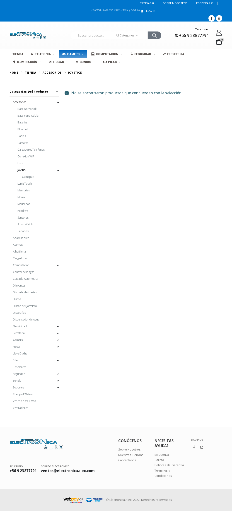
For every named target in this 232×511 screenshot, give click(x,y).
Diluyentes (19, 285)
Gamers (75, 54)
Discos (17, 299)
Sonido (87, 62)
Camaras (22, 143)
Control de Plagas (23, 272)
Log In (148, 11)
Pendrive (22, 211)
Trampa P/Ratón (22, 394)
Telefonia (45, 54)
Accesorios (19, 102)
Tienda (17, 54)
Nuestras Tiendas (130, 455)
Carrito (159, 460)
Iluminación (29, 62)
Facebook (194, 447)
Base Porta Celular (28, 116)
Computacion (109, 54)
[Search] (155, 35)
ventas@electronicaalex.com (68, 470)
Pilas (114, 62)
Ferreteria (177, 54)
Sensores (23, 217)
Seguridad (145, 54)
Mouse (21, 197)
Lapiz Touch (24, 184)
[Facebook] (211, 18)
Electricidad (20, 326)
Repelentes (19, 367)
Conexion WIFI (25, 156)
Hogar (60, 62)
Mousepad (24, 204)
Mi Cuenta (162, 455)
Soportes (18, 387)
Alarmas (18, 245)
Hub (20, 163)
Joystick (21, 170)
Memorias (23, 190)
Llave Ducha (20, 353)
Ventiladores (20, 408)
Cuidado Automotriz (25, 279)
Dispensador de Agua (26, 319)
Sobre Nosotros (175, 3)
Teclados (23, 231)
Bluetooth (23, 129)
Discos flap (19, 313)
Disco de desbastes (24, 292)
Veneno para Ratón (24, 401)
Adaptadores (21, 238)
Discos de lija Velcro (25, 306)
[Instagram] (219, 18)
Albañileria (19, 251)
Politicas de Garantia (169, 465)
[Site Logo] (29, 35)
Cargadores (20, 258)
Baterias (22, 122)
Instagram (201, 447)
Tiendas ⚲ (147, 3)
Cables (21, 136)
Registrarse (204, 3)
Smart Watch (24, 224)
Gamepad (28, 177)
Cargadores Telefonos (31, 150)
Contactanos (127, 460)
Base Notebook (26, 109)
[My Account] (218, 32)
